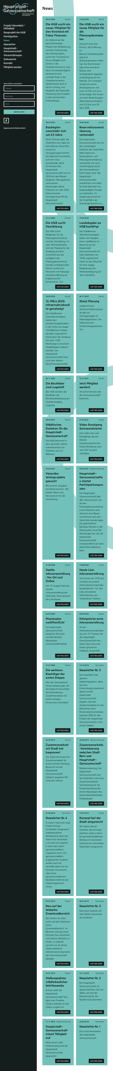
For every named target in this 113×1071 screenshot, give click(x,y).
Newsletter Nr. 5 (90, 670)
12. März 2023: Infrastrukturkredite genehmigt (58, 304)
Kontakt (8, 63)
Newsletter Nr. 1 (89, 1026)
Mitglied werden (12, 66)
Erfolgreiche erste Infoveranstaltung (91, 620)
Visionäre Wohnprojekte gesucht (55, 477)
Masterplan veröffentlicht (55, 620)
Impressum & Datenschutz (14, 128)
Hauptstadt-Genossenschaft (13, 50)
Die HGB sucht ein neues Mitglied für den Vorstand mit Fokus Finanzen (58, 29)
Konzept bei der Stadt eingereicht (91, 819)
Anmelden (19, 112)
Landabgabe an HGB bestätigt (90, 224)
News (7, 40)
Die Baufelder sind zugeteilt (55, 385)
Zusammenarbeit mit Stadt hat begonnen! (57, 748)
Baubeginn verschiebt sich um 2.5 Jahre (56, 130)
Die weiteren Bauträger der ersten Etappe (55, 673)
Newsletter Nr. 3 (90, 906)
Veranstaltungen (13, 55)
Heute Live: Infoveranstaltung (91, 571)
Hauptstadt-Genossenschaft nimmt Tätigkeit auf (57, 1032)
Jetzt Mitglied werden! (88, 385)
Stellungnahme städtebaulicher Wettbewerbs (56, 981)
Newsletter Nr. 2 (90, 978)
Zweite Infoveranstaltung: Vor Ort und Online (58, 575)
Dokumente (10, 59)
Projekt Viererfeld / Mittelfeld (14, 27)
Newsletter (9, 44)
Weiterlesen (63, 113)
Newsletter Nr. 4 (56, 818)
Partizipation (11, 36)
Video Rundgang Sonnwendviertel (90, 426)
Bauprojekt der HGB (14, 32)
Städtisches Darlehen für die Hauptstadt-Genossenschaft (57, 430)
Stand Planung (89, 301)
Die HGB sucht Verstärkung (55, 224)
